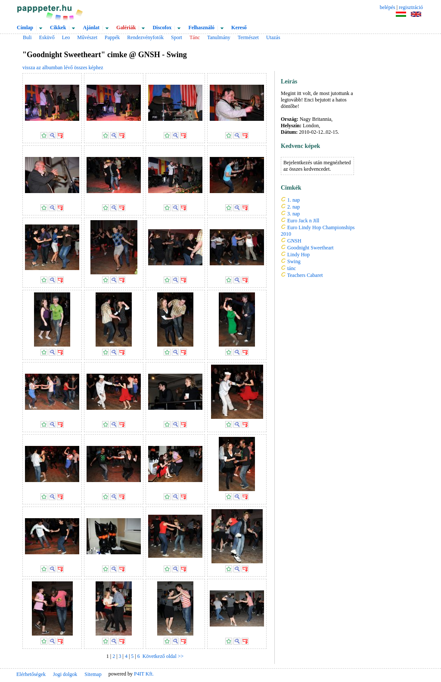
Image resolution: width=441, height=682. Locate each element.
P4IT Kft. (144, 674)
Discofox (161, 28)
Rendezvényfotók (145, 37)
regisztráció (411, 7)
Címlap (25, 28)
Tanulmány (218, 37)
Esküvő (47, 37)
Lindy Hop (298, 255)
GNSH (294, 241)
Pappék (112, 37)
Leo (66, 37)
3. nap (293, 214)
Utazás (273, 37)
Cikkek (58, 28)
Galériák (126, 28)
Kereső (239, 28)
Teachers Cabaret (305, 275)
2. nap (293, 207)
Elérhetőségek (31, 674)
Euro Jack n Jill (303, 221)
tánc (291, 268)
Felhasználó (201, 28)
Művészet (87, 37)
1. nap (293, 200)
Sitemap (92, 674)
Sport (176, 37)
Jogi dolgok (65, 674)
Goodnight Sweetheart (310, 248)
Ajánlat (91, 28)
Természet (248, 37)
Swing (294, 261)
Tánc (194, 37)
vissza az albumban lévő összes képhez (62, 68)
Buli (27, 37)
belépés (387, 7)
